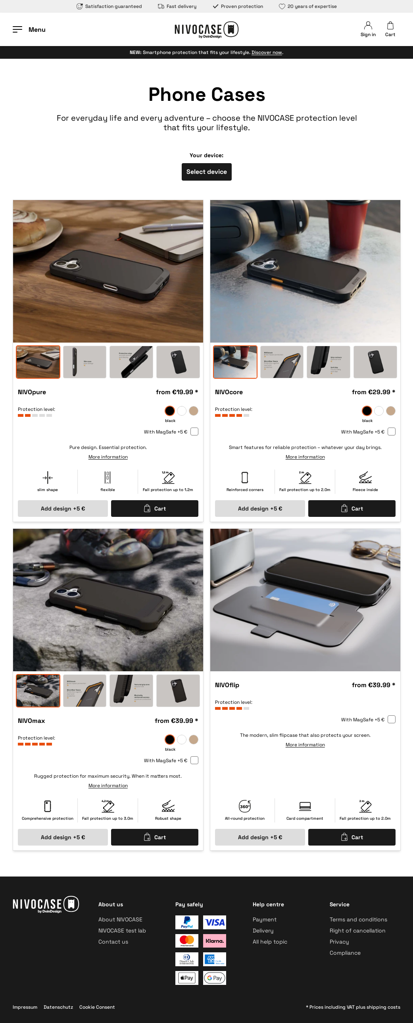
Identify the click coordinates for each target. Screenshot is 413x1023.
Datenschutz (58, 1007)
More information (108, 457)
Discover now (267, 52)
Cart (154, 508)
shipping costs (383, 1007)
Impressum (25, 1007)
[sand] (193, 411)
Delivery (263, 930)
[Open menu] (29, 29)
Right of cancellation (358, 930)
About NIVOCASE (120, 919)
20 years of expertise (308, 6)
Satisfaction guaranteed (109, 6)
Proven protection (237, 6)
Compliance (345, 952)
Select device (206, 172)
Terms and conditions (358, 919)
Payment (265, 919)
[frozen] (181, 411)
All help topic (270, 941)
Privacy (339, 941)
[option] (108, 271)
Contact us (113, 941)
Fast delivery (177, 6)
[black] (170, 411)
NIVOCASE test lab (122, 930)
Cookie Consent (97, 1007)
